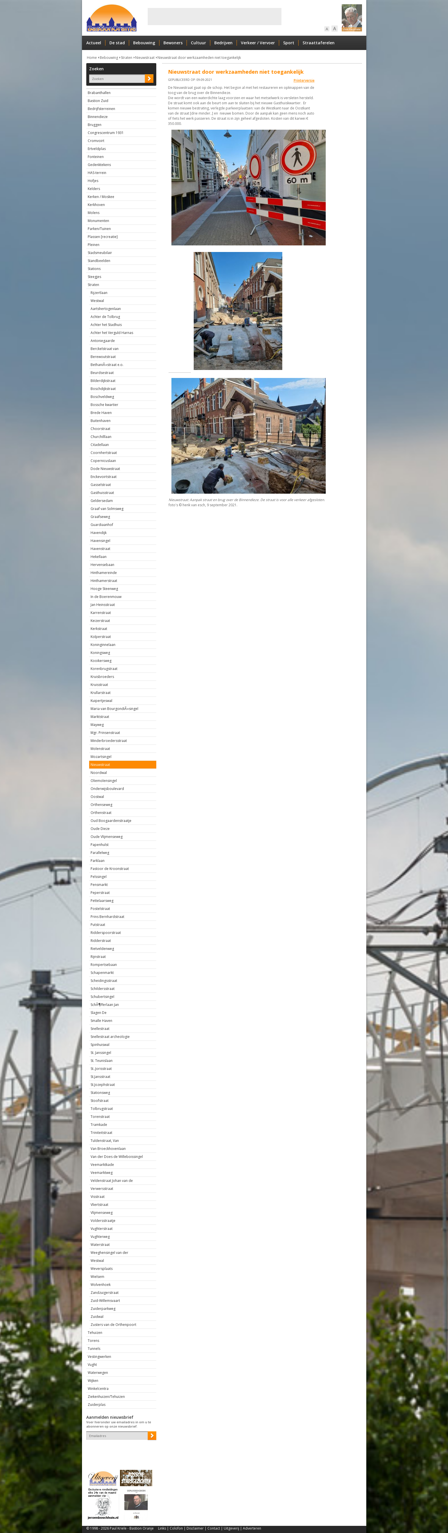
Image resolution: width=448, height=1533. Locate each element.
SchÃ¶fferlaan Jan (105, 1004)
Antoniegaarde (103, 340)
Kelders (94, 188)
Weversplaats (102, 1268)
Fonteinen (96, 156)
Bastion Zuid (98, 100)
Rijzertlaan (99, 292)
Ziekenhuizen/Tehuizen (106, 1396)
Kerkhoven (96, 204)
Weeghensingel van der (109, 1252)
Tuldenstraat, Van (105, 1140)
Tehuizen (95, 1332)
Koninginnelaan (103, 644)
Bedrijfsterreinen (101, 108)
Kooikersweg (101, 660)
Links (162, 1528)
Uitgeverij (231, 1528)
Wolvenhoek (101, 1284)
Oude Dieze (100, 828)
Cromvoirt (96, 140)
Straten (126, 57)
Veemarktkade (102, 1164)
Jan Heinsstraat (103, 604)
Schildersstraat (103, 988)
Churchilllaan (101, 436)
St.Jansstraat (100, 1076)
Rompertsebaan (104, 964)
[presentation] (119, 1449)
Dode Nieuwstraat (105, 468)
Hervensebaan (102, 564)
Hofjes (93, 180)
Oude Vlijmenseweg (107, 836)
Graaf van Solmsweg (107, 508)
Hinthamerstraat (104, 580)
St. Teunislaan (102, 1060)
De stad (117, 42)
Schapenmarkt (102, 972)
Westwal (97, 300)
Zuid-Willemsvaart (105, 1300)
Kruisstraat (99, 684)
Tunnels (94, 1348)
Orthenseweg (101, 804)
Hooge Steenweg (104, 588)
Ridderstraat (101, 940)
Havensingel (100, 540)
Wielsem (97, 1276)
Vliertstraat (99, 1204)
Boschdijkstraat (103, 388)
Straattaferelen (319, 42)
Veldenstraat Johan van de (112, 1180)
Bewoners (173, 42)
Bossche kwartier (104, 404)
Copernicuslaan (103, 460)
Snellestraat (100, 1028)
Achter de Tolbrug (105, 316)
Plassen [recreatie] (103, 236)
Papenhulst (100, 844)
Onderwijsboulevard (107, 788)
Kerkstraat (99, 628)
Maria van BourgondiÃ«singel (114, 708)
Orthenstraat (101, 812)
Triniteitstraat (101, 1132)
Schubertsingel (102, 996)
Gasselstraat (101, 484)
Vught (92, 1364)
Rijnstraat (98, 956)
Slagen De (99, 1012)
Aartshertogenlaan (106, 308)
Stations (94, 268)
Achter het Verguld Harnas (112, 332)
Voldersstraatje (103, 1220)
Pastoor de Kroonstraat (110, 868)
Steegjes (94, 276)
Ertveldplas (97, 148)
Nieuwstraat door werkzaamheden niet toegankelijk (199, 57)
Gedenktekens (99, 164)
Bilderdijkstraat (103, 380)
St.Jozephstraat (103, 1084)
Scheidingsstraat (104, 980)
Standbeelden (99, 260)
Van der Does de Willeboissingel (117, 1156)
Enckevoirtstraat (104, 476)
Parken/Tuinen (99, 228)
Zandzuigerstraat (105, 1292)
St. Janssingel (101, 1052)
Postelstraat (100, 908)
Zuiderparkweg (103, 1308)
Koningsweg (100, 652)
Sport (288, 42)
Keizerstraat (100, 620)
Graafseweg (100, 516)
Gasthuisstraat (102, 492)
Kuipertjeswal (101, 700)
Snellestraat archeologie (110, 1036)
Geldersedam (102, 500)
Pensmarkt (99, 884)
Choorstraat (100, 428)
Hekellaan (99, 556)
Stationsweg (100, 1092)
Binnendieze (98, 116)
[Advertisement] (214, 16)
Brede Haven (101, 412)
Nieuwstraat (145, 57)
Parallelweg (100, 852)
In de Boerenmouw (106, 596)
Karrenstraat (101, 612)
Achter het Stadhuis (106, 324)
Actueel (93, 42)
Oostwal (97, 796)
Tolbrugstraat (102, 1108)
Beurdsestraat (102, 372)
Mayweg (97, 724)
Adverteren (252, 1528)
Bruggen (94, 124)
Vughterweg (100, 1236)
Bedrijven (223, 42)
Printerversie (304, 80)
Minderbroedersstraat (109, 740)
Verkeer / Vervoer (258, 42)
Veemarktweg (102, 1172)
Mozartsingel (101, 756)
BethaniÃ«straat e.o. (107, 364)
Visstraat (98, 1196)
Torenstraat (100, 1116)
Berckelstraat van (105, 348)
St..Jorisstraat (101, 1068)
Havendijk (99, 532)
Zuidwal (97, 1316)
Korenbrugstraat (104, 668)
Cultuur (198, 42)
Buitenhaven (101, 420)
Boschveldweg (102, 396)
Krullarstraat (101, 692)
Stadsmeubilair (100, 252)
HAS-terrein (97, 172)
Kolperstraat (101, 636)
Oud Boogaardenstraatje (111, 820)
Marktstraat (100, 716)
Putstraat (98, 924)
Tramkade (99, 1124)
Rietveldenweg (102, 948)
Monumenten (98, 220)
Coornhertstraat (104, 452)
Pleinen (93, 244)
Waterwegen (98, 1372)
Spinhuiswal (100, 1044)
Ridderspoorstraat (106, 932)
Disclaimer (195, 1528)
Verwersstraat (102, 1188)
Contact (213, 1528)
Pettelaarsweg (102, 900)
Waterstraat (100, 1244)
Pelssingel (99, 876)
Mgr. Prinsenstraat (105, 732)
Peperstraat (100, 892)
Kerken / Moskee (101, 196)
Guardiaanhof (102, 524)
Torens (93, 1340)
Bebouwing (144, 42)
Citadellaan (100, 444)
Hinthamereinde (104, 572)
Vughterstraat (102, 1228)
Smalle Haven (101, 1020)
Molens (93, 212)
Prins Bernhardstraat (107, 916)
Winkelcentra (98, 1388)
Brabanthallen (99, 92)
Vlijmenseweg (102, 1212)
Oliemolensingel (104, 780)
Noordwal (99, 772)
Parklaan (98, 860)
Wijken (93, 1380)
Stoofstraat (100, 1100)
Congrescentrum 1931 (106, 132)
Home (92, 57)
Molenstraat (100, 748)
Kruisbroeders (102, 676)
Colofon (176, 1528)
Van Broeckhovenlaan (108, 1148)
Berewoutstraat (103, 356)
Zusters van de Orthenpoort (113, 1324)
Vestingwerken (99, 1356)
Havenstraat (100, 548)
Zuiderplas (96, 1404)
